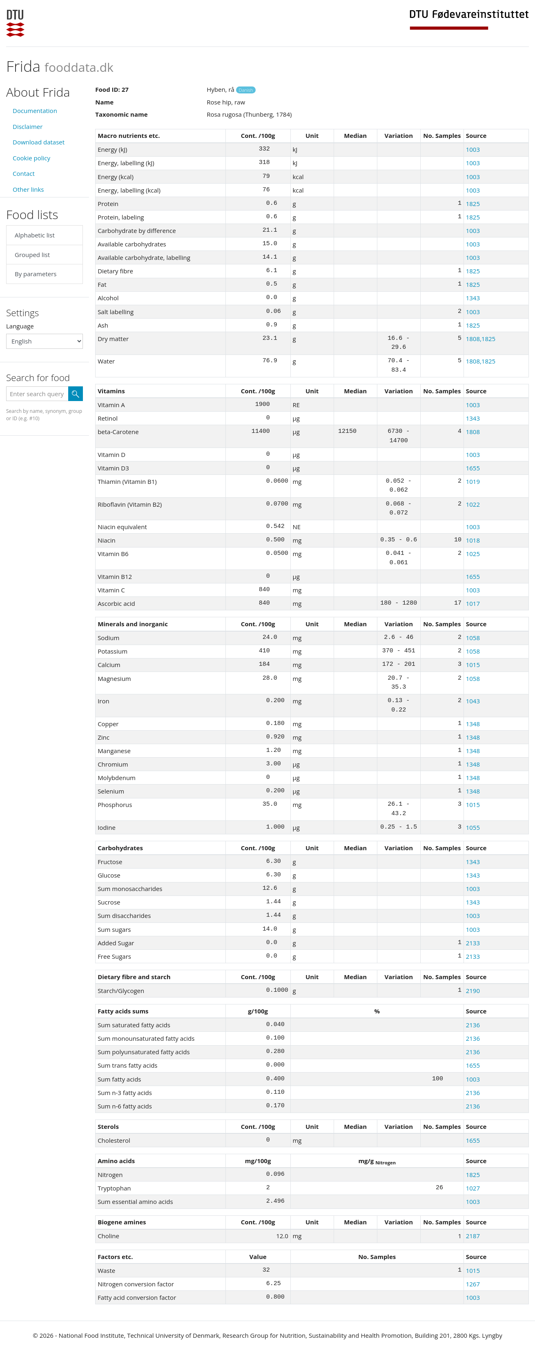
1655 (473, 468)
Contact (24, 173)
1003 (473, 149)
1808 (473, 432)
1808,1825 (481, 339)
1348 (473, 724)
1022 (473, 504)
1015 (473, 665)
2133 (473, 943)
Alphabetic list (35, 235)
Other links (28, 189)
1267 (473, 1284)
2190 (473, 990)
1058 (473, 638)
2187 (473, 1236)
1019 (473, 481)
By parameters (35, 274)
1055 (473, 827)
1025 (473, 554)
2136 (473, 1025)
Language (20, 326)
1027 (473, 1188)
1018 (473, 540)
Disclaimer (27, 126)
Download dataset (39, 142)
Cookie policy (31, 158)
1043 (473, 701)
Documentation (35, 110)
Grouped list (32, 254)
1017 (473, 603)
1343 (473, 298)
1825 (473, 204)
